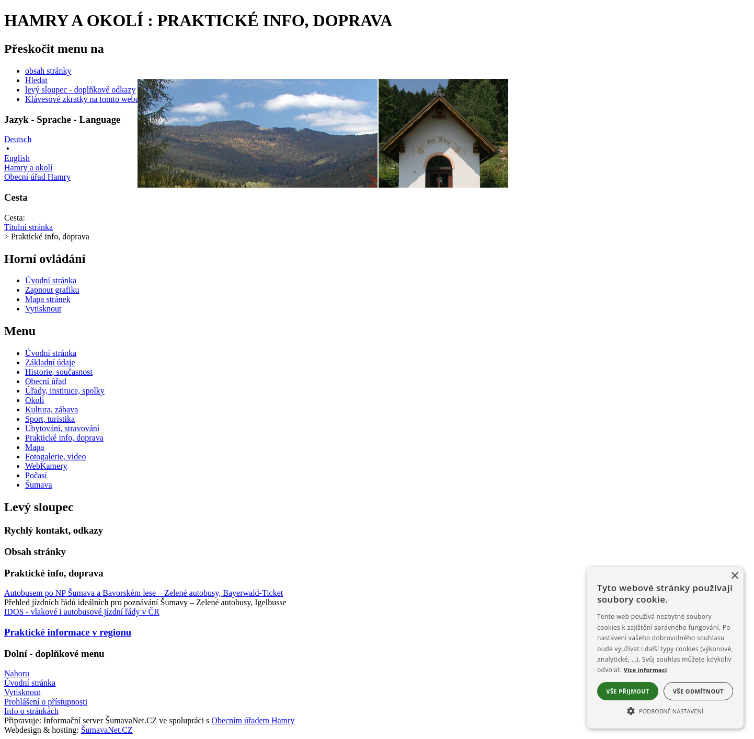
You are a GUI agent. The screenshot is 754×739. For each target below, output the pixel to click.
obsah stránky (48, 70)
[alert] (665, 648)
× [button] (734, 576)
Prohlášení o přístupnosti (45, 701)
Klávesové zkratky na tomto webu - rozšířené (101, 99)
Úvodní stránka (29, 682)
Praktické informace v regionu (67, 632)
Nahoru (16, 673)
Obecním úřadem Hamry (252, 720)
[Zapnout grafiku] (52, 289)
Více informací (645, 670)
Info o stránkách (31, 711)
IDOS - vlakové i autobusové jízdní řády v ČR (81, 611)
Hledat (36, 80)
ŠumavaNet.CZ (107, 729)
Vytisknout (22, 692)
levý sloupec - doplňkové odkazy (80, 89)
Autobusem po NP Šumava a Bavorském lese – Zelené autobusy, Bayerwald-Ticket (143, 592)
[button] (665, 710)
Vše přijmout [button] (627, 691)
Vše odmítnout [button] (698, 691)
